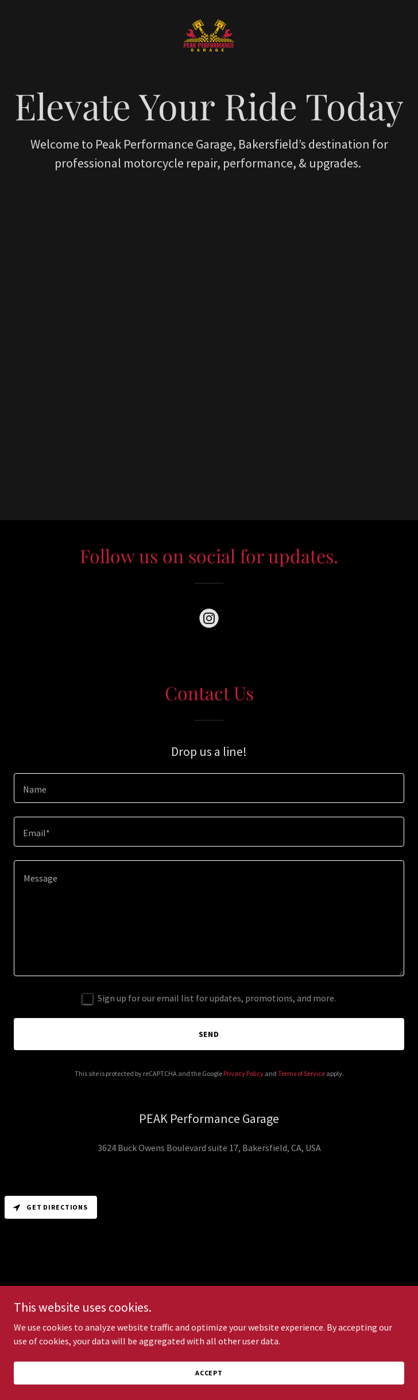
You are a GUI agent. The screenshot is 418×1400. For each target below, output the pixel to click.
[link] (209, 36)
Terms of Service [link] (301, 1073)
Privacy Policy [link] (243, 1073)
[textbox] (209, 788)
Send (209, 1034)
